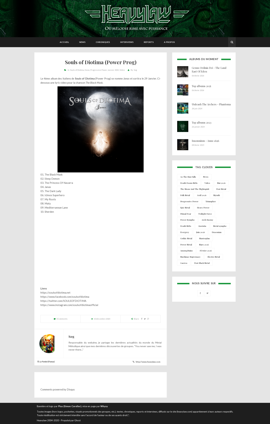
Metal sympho (219, 226)
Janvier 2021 (113, 70)
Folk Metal (185, 195)
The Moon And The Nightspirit (194, 189)
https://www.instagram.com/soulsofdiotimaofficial (69, 304)
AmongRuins (186, 250)
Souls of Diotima (77, 70)
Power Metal (186, 244)
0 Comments (62, 319)
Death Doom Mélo (189, 183)
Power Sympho (187, 219)
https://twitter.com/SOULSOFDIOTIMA (63, 300)
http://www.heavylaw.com (148, 362)
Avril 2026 (201, 195)
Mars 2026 (204, 244)
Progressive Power (98, 70)
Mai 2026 (221, 183)
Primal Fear (185, 213)
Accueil (64, 42)
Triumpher (210, 201)
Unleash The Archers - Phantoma (211, 104)
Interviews (126, 42)
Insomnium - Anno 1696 (205, 140)
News (82, 42)
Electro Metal (213, 256)
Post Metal (221, 189)
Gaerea (183, 263)
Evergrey (184, 232)
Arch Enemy (207, 219)
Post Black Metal (202, 263)
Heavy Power (203, 207)
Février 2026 (206, 250)
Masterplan (204, 238)
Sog (135, 70)
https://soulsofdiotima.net (55, 292)
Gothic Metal (186, 238)
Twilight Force (205, 213)
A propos (169, 42)
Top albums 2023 (201, 122)
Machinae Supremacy (190, 256)
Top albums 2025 (201, 86)
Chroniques (103, 42)
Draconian (216, 232)
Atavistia (202, 226)
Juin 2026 (200, 232)
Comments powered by (57, 389)
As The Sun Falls (188, 176)
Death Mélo (185, 226)
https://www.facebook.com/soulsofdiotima (64, 296)
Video (122, 70)
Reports (149, 42)
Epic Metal (185, 207)
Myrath (216, 195)
